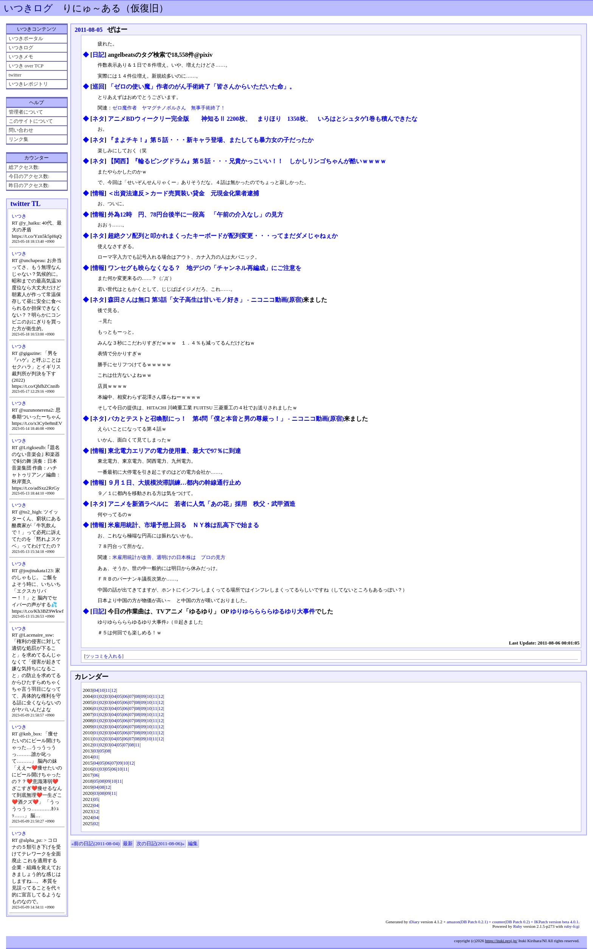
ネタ (98, 119)
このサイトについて (31, 121)
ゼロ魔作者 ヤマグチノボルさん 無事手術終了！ (168, 108)
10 (101, 690)
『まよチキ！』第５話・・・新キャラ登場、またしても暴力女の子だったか (211, 140)
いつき (19, 216)
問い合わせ (21, 130)
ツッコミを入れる (103, 656)
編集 (193, 843)
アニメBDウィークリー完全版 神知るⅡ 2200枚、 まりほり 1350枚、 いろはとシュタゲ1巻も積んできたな (262, 119)
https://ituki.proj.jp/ (501, 940)
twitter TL (25, 204)
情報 (98, 193)
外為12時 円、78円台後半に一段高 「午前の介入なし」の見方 (195, 214)
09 (143, 696)
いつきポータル (26, 38)
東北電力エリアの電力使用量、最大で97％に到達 (174, 451)
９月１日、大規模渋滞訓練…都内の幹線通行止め (174, 482)
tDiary (414, 921)
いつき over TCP (26, 66)
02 (101, 696)
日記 (98, 55)
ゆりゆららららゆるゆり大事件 (272, 611)
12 (113, 690)
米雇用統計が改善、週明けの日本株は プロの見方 (168, 557)
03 (108, 696)
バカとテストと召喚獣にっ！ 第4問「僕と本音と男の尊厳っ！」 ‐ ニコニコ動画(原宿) (226, 418)
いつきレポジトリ (28, 84)
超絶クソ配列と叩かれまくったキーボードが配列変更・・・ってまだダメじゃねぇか (223, 236)
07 (131, 696)
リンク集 (18, 139)
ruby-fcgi (571, 926)
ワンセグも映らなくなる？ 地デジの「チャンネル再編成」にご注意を (204, 268)
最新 (128, 843)
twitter (15, 75)
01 (95, 696)
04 (95, 690)
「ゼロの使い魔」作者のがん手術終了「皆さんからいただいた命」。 (201, 86)
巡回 (98, 86)
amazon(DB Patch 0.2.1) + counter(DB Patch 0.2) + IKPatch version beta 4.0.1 (512, 921)
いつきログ (28, 8)
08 (137, 696)
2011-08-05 (88, 30)
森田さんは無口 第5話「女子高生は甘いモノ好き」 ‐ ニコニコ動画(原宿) (205, 300)
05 (119, 696)
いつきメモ (21, 56)
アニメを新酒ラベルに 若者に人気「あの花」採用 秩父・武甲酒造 (201, 504)
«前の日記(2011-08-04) (95, 843)
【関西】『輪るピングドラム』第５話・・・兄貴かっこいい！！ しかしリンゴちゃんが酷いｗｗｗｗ (247, 161)
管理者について (26, 112)
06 (125, 696)
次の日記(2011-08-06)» (161, 843)
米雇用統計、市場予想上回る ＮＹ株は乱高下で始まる (183, 525)
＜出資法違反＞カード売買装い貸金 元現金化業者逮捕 (183, 193)
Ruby (517, 926)
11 (108, 690)
